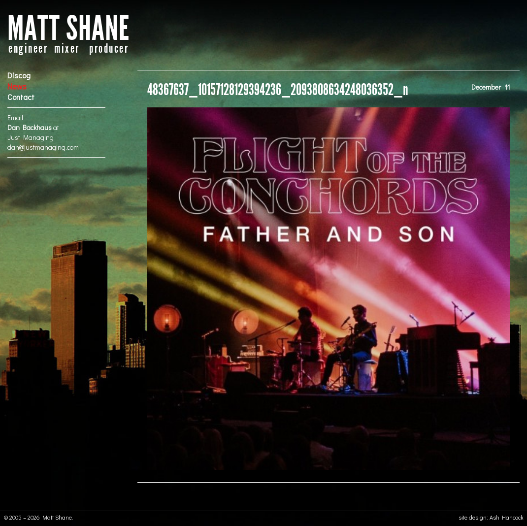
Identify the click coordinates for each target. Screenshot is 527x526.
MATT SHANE (68, 29)
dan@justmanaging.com (43, 147)
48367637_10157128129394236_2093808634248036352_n (277, 89)
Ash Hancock (507, 517)
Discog (19, 75)
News (17, 86)
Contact (20, 97)
